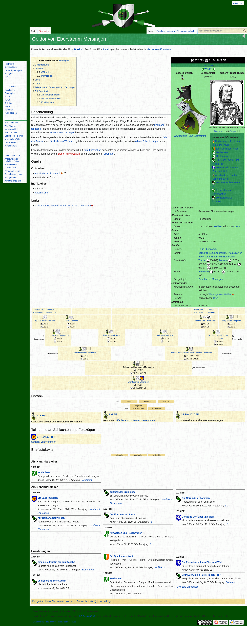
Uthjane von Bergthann (231, 321)
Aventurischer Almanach (47, 173)
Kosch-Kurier (42, 192)
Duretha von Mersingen (210, 279)
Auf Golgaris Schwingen (51, 518)
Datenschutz (38, 622)
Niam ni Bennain (71, 321)
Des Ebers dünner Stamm (51, 580)
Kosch (236, 226)
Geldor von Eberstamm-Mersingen (138, 367)
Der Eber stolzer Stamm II (124, 514)
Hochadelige (105, 601)
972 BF (41, 415)
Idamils (107, 49)
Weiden (208, 69)
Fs (151, 521)
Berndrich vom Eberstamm (212, 253)
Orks (215, 298)
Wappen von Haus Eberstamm (190, 136)
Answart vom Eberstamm (205, 321)
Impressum (51, 622)
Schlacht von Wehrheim (62, 141)
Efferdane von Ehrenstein (138, 382)
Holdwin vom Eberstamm (58, 335)
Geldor (233, 264)
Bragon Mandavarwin (68, 153)
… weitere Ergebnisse (187, 586)
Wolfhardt (87, 480)
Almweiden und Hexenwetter (126, 533)
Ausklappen (208, 65)
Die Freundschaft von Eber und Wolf (202, 562)
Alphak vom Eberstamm (45, 321)
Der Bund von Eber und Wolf (198, 516)
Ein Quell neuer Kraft (227, 148)
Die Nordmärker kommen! (196, 498)
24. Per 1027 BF (190, 414)
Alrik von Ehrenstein (165, 335)
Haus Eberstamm (207, 249)
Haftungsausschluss (67, 622)
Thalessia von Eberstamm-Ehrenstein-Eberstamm (191, 353)
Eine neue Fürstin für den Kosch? (56, 562)
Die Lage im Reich (47, 498)
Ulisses (218, 131)
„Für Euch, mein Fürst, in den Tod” (201, 574)
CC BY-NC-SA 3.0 (87, 616)
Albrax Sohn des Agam (147, 141)
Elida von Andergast (111, 335)
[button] (208, 65)
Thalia (201, 260)
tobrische (36, 128)
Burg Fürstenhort (92, 150)
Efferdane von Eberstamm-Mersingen (135, 420)
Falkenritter (108, 153)
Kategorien (38, 601)
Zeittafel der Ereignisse (122, 492)
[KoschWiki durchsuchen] (222, 30)
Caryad (233, 131)
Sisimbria (230, 582)
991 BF (113, 414)
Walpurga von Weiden (220, 294)
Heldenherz (222, 152)
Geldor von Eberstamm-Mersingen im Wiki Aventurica (63, 205)
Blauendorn (43, 513)
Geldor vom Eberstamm (159, 49)
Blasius (78, 49)
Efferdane (203, 271)
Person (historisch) (86, 601)
